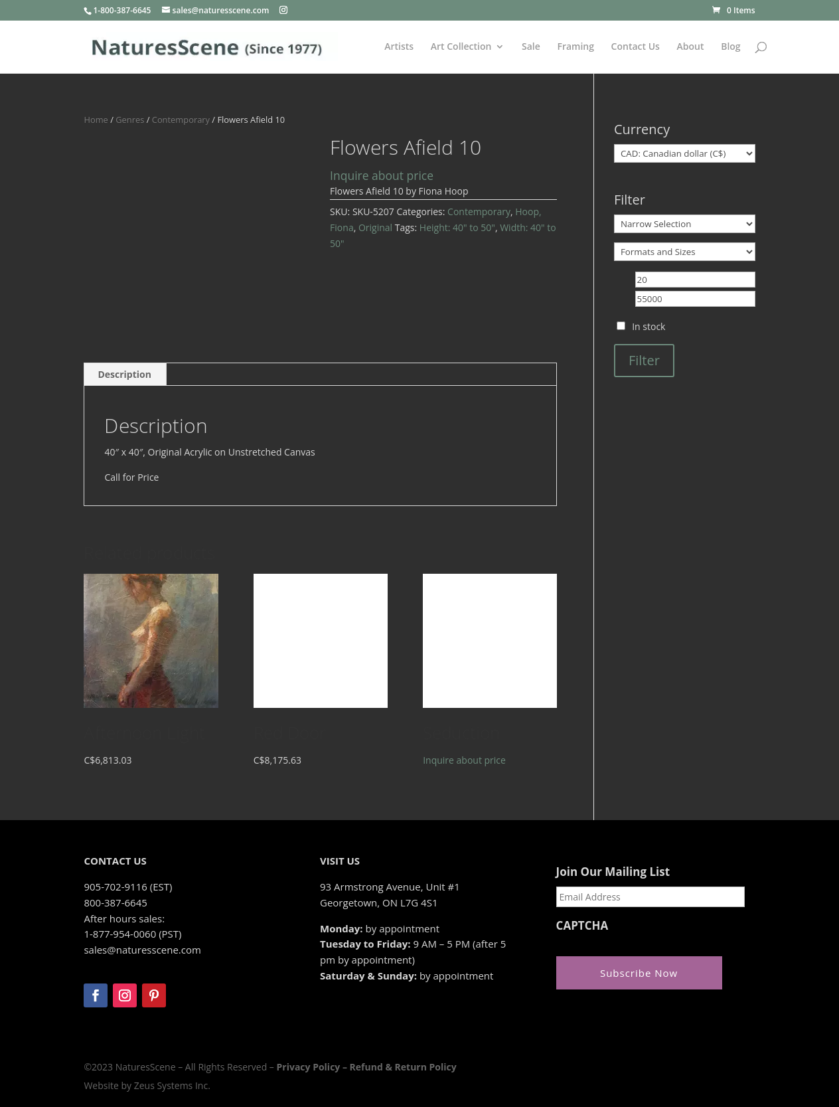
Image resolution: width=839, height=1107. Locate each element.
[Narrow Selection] (684, 223)
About (690, 47)
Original (375, 227)
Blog (730, 47)
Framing (575, 47)
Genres (129, 120)
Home (96, 120)
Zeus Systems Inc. (172, 1085)
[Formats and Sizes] (684, 251)
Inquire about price (381, 175)
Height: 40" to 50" (457, 227)
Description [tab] (124, 374)
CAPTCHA (582, 925)
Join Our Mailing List (613, 872)
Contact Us (635, 47)
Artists (399, 47)
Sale (531, 47)
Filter (644, 360)
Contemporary (181, 120)
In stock (648, 326)
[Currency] (684, 153)
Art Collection (461, 47)
